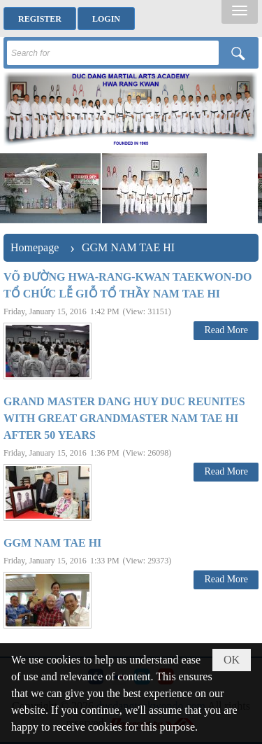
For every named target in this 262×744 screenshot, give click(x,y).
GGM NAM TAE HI (52, 543)
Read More (226, 330)
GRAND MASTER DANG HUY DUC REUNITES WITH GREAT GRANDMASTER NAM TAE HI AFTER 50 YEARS (124, 418)
